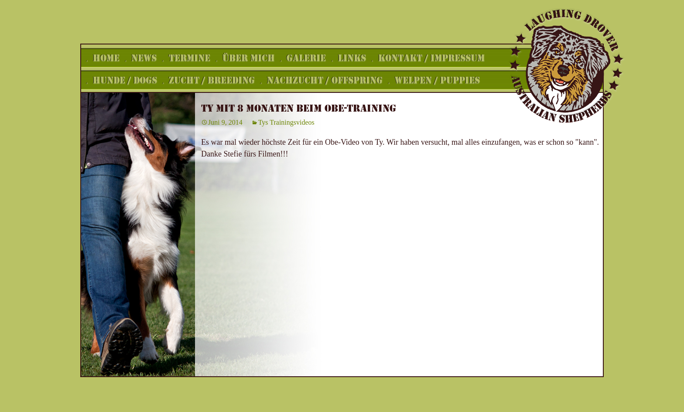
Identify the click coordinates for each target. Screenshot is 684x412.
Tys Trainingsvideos (286, 122)
